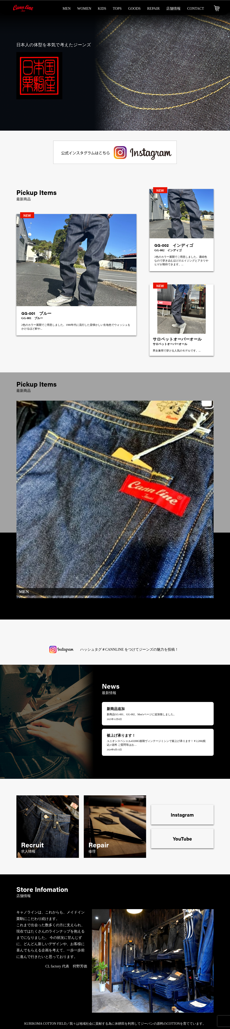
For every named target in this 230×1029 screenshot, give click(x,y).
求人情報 (144, 993)
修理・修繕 (146, 980)
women (84, 8)
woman (114, 987)
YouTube (182, 677)
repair (153, 8)
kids (102, 8)
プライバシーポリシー (196, 993)
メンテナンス (147, 987)
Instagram (182, 653)
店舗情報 (173, 8)
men (67, 8)
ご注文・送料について (196, 980)
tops (117, 8)
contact (195, 8)
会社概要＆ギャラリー (155, 999)
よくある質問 (147, 1006)
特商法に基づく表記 (194, 987)
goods (134, 8)
